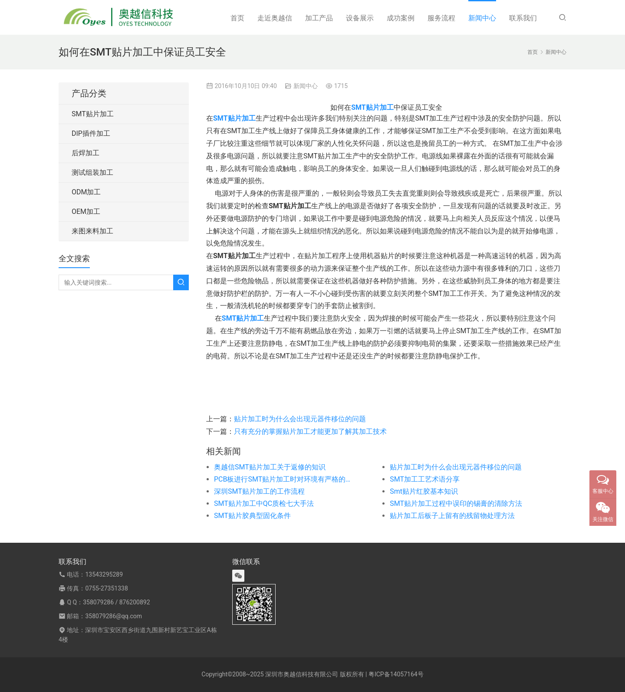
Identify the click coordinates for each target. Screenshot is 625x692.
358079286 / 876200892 (116, 602)
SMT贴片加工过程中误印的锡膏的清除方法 (456, 503)
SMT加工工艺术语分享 (425, 479)
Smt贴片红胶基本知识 (424, 491)
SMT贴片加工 (93, 114)
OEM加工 (86, 211)
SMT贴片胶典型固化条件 (252, 516)
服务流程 (441, 18)
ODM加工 (86, 192)
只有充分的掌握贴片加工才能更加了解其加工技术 (310, 431)
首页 (237, 18)
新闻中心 (482, 18)
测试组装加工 (92, 172)
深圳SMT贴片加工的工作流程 (259, 491)
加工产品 (319, 18)
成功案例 (400, 18)
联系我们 (523, 18)
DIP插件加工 (91, 133)
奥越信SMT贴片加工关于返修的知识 (270, 467)
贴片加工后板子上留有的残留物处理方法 (452, 516)
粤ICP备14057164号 (396, 674)
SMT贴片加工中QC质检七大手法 (264, 503)
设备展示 (360, 18)
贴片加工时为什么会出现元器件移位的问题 (300, 419)
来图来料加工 (92, 231)
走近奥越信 (274, 18)
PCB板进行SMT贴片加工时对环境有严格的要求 (284, 479)
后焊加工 (85, 153)
